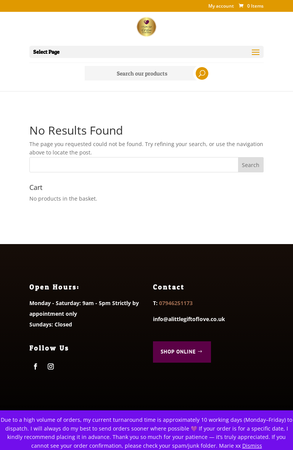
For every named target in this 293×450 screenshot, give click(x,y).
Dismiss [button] (252, 445)
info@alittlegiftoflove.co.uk (189, 319)
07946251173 (176, 303)
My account (221, 6)
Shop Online (178, 351)
